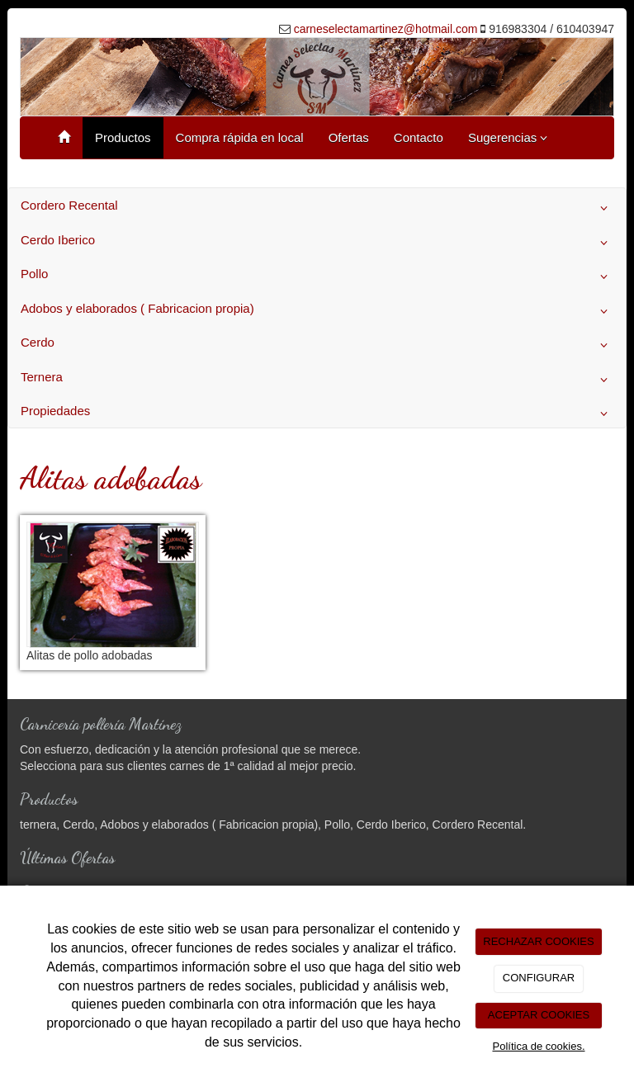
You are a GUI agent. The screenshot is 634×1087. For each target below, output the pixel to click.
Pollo (317, 276)
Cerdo (317, 345)
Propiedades (317, 413)
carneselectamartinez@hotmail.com (386, 28)
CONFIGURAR (539, 977)
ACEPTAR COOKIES (538, 1015)
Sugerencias (508, 137)
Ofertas (349, 137)
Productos (123, 137)
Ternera (317, 379)
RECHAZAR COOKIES (538, 941)
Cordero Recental (317, 208)
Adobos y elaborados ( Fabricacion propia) (317, 311)
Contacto (418, 137)
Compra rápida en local (240, 137)
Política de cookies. (538, 1046)
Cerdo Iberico (317, 242)
